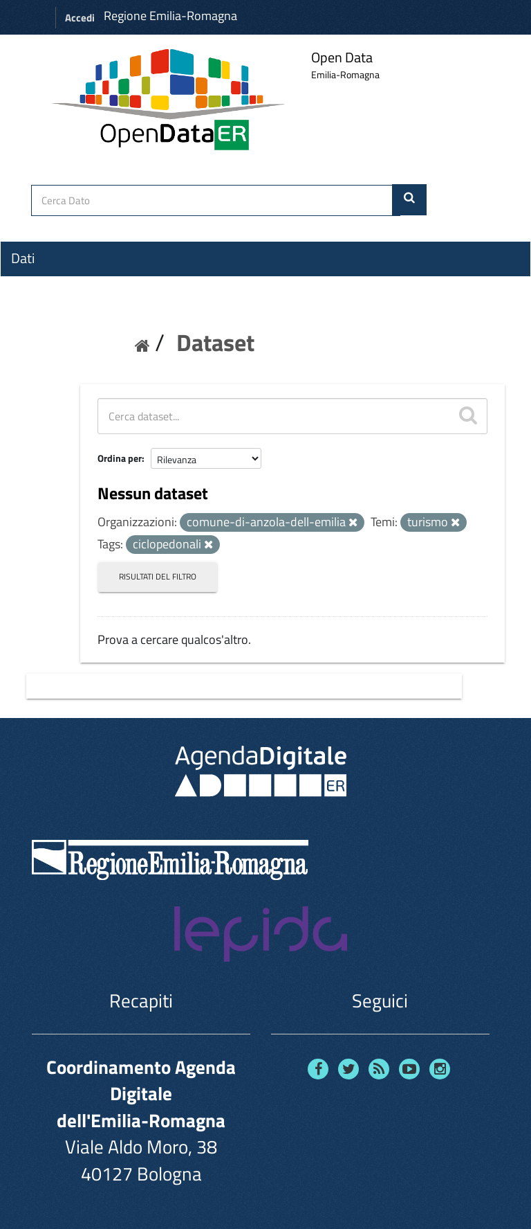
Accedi (80, 18)
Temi (25, 308)
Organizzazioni (53, 283)
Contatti (34, 360)
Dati (23, 258)
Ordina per (119, 458)
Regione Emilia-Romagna (170, 15)
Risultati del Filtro (157, 576)
